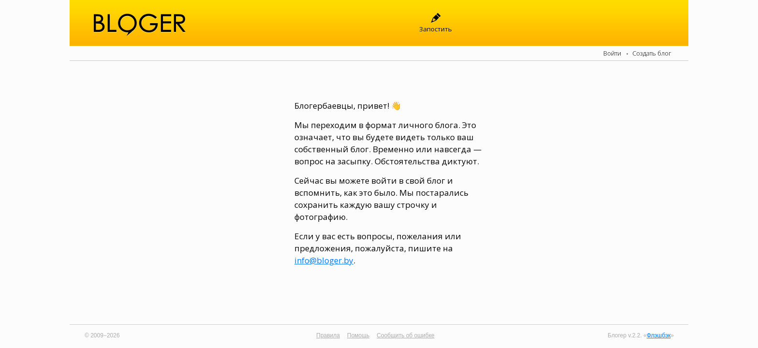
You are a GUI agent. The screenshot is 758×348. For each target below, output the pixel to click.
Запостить (435, 29)
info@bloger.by (323, 260)
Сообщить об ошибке (405, 335)
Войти (612, 53)
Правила (328, 335)
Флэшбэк (659, 335)
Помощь (358, 335)
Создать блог (651, 53)
